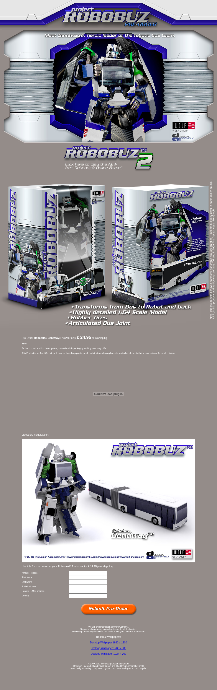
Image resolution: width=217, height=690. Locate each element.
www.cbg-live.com (106, 668)
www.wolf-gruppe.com (127, 668)
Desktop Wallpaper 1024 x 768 (108, 653)
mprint (143, 668)
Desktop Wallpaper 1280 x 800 (108, 648)
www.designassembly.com (83, 668)
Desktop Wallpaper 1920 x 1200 (108, 642)
